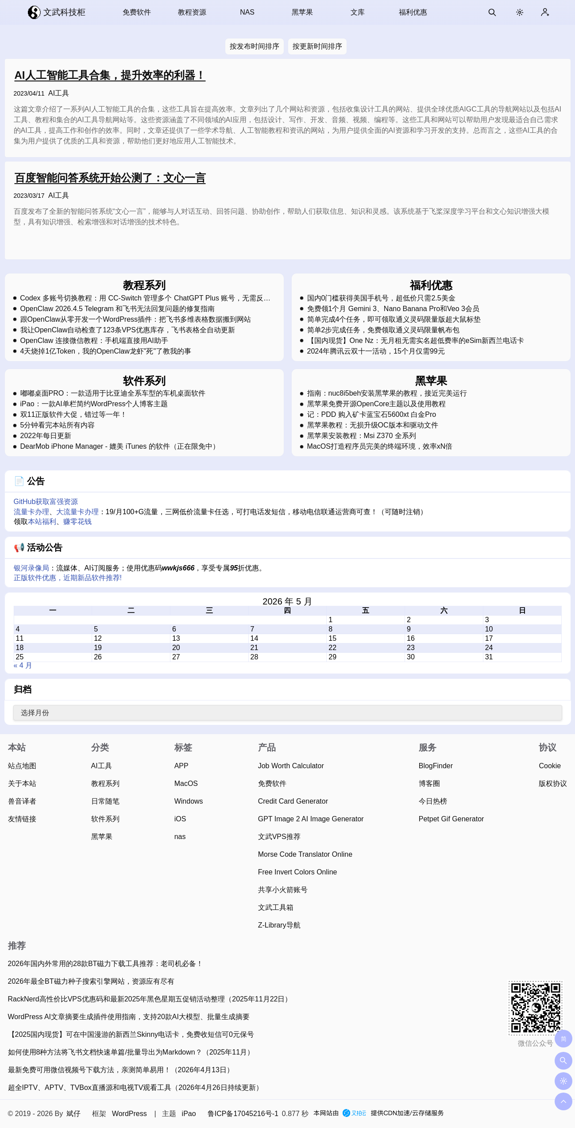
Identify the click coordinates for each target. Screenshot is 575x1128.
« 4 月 (23, 665)
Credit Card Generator (293, 801)
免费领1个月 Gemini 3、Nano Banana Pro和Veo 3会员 (393, 308)
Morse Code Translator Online (305, 854)
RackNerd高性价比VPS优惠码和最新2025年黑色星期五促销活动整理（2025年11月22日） (150, 999)
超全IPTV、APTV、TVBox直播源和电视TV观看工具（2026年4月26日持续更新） (135, 1087)
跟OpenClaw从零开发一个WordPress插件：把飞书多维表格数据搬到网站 (135, 319)
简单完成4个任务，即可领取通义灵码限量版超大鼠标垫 (394, 319)
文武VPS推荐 (279, 836)
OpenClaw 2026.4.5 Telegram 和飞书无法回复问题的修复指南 (117, 308)
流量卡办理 (31, 512)
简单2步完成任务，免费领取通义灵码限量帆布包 (383, 330)
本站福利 (42, 521)
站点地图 (22, 766)
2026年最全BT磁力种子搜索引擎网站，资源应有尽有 (91, 981)
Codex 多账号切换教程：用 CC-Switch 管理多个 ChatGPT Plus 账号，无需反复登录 (145, 298)
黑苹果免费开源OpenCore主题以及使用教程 (376, 404)
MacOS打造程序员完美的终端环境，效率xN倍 (380, 446)
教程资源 (192, 12)
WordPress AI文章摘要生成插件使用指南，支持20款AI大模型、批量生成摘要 (129, 1016)
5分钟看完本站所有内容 (57, 425)
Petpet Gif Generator (451, 819)
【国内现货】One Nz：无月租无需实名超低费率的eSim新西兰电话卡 (416, 340)
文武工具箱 (275, 907)
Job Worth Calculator (291, 766)
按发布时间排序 (254, 46)
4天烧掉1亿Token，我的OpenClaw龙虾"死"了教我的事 (106, 351)
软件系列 (105, 819)
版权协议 (553, 783)
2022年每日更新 (46, 435)
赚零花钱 (77, 521)
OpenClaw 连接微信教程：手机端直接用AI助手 (94, 340)
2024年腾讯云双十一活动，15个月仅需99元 (376, 351)
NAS (247, 12)
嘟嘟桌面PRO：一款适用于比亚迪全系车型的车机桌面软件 (113, 393)
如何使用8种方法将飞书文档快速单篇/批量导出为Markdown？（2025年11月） (131, 1052)
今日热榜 (433, 801)
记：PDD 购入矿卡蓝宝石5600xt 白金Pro (371, 414)
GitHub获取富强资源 (46, 501)
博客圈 (429, 783)
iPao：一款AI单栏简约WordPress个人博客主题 (94, 404)
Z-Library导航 (279, 925)
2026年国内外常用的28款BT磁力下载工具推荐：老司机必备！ (106, 963)
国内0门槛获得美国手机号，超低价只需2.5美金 (381, 298)
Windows (188, 801)
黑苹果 (302, 12)
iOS (180, 819)
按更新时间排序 (317, 46)
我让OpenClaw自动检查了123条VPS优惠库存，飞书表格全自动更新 (127, 330)
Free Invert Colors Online (297, 872)
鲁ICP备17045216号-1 (243, 1113)
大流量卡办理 (77, 512)
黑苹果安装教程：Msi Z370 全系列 (361, 435)
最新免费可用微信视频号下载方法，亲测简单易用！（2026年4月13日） (121, 1070)
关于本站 (22, 783)
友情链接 (22, 819)
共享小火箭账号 (283, 889)
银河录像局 (31, 568)
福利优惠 (413, 12)
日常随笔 (105, 801)
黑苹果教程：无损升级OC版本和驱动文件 (372, 425)
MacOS (186, 783)
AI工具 (58, 93)
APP (181, 766)
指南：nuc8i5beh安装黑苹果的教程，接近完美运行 (387, 393)
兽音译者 (22, 801)
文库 (358, 12)
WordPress (129, 1113)
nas (180, 836)
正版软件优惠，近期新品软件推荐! (68, 577)
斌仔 (73, 1113)
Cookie (550, 766)
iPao (189, 1113)
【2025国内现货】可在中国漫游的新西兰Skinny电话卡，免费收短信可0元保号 (131, 1034)
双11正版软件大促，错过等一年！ (73, 414)
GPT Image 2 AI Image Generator (311, 819)
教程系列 (105, 783)
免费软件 (137, 12)
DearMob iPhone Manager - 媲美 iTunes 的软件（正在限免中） (120, 446)
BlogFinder (436, 766)
